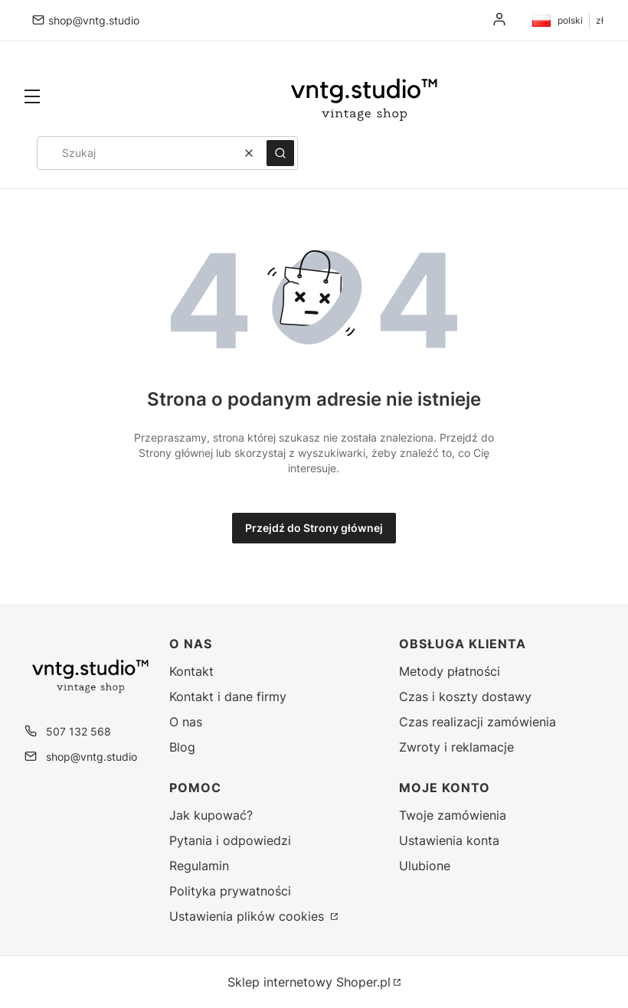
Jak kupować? (211, 815)
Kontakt (191, 671)
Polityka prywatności (230, 891)
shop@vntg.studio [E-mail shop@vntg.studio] (93, 20)
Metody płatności (449, 671)
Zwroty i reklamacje (456, 747)
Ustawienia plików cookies (248, 916)
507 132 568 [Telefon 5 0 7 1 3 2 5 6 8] (78, 731)
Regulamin (199, 865)
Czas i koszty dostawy (465, 696)
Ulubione (424, 865)
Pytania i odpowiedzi (230, 840)
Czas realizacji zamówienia (477, 721)
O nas (185, 721)
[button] (32, 98)
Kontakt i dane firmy (227, 696)
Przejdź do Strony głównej (314, 527)
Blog (182, 747)
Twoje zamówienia (452, 815)
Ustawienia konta (449, 840)
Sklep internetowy (309, 982)
